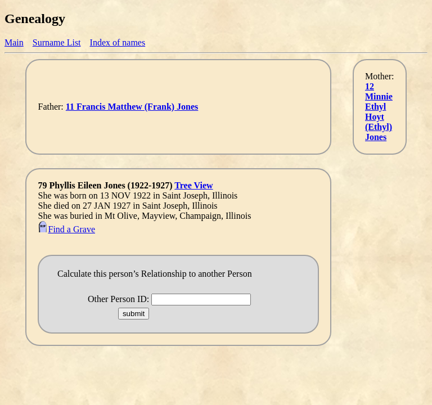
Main (14, 42)
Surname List (57, 42)
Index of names (118, 42)
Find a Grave (66, 229)
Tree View (193, 185)
